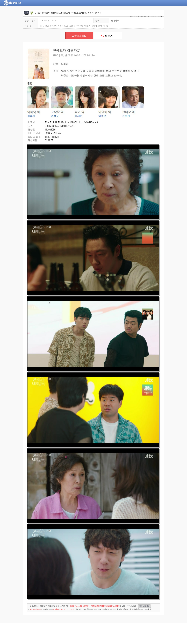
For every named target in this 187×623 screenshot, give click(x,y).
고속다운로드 (79, 36)
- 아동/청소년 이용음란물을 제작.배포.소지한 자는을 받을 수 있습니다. (89, 606)
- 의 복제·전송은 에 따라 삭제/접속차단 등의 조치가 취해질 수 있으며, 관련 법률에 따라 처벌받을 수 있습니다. (89, 609)
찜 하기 (108, 36)
